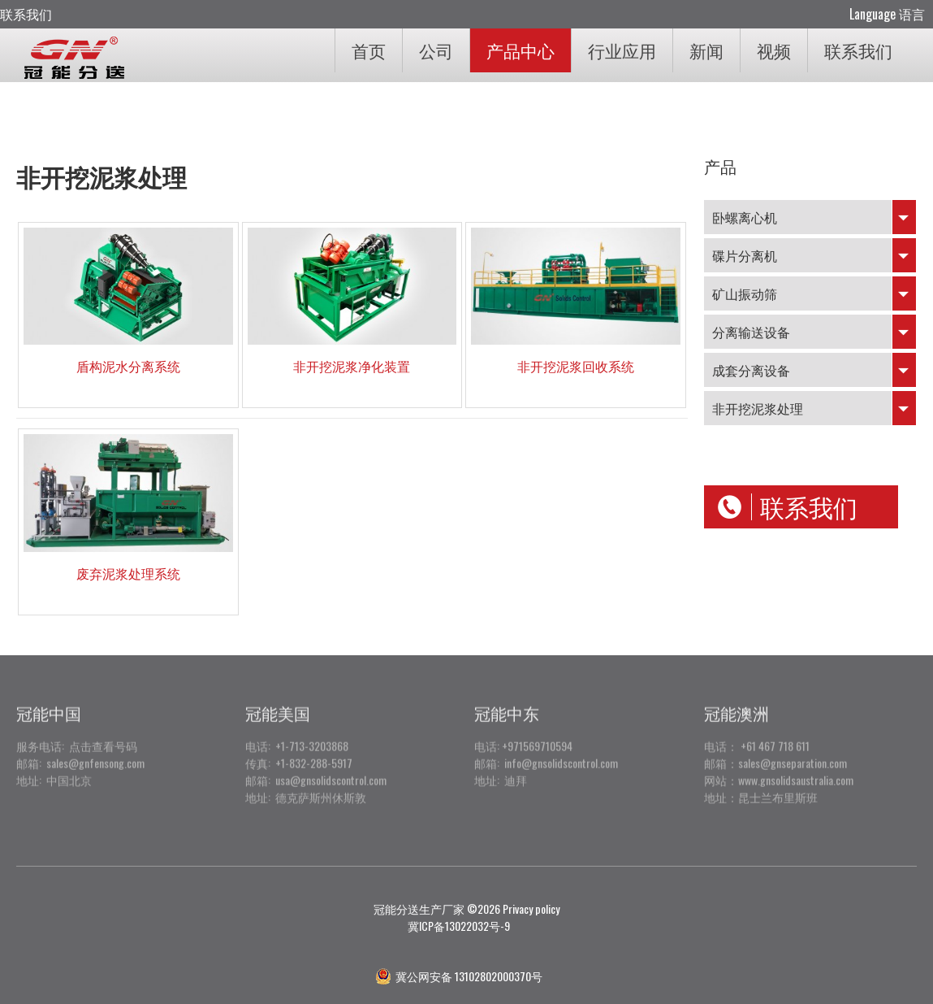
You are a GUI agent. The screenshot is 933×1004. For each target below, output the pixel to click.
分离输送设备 (751, 331)
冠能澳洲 (736, 699)
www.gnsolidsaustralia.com (795, 766)
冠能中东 (506, 699)
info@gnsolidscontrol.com (561, 749)
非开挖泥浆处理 (757, 408)
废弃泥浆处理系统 (128, 573)
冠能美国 (277, 699)
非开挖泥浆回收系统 (575, 366)
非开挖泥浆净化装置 (351, 366)
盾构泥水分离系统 (128, 366)
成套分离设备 (751, 370)
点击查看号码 (100, 732)
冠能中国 (48, 699)
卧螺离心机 (744, 217)
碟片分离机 (744, 255)
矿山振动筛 (744, 293)
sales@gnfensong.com (95, 749)
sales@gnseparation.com (792, 749)
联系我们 (26, 14)
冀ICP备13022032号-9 (459, 925)
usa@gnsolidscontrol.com (331, 766)
